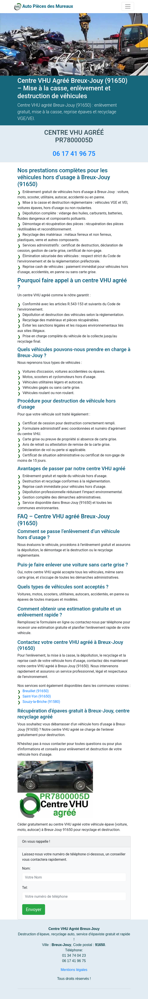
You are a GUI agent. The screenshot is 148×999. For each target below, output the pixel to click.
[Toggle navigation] (128, 6)
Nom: (26, 868)
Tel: (25, 887)
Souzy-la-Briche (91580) (41, 702)
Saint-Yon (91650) (37, 696)
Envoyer (33, 909)
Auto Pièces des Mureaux (47, 6)
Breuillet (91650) (36, 691)
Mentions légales (74, 970)
